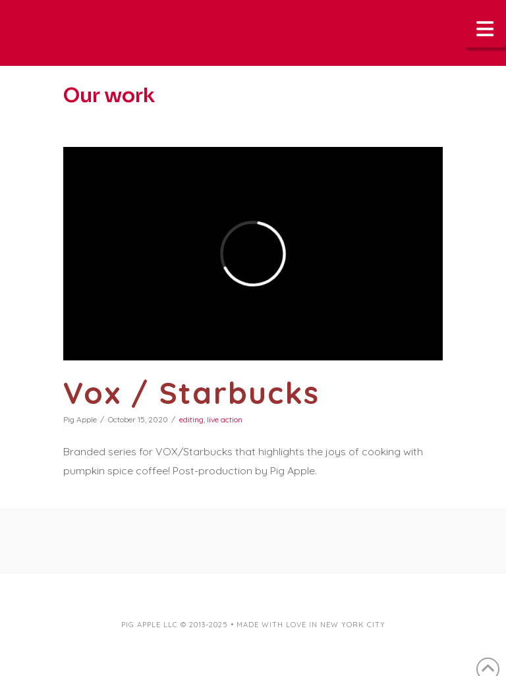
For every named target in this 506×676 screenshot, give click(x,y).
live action (224, 419)
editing (191, 419)
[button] (485, 28)
